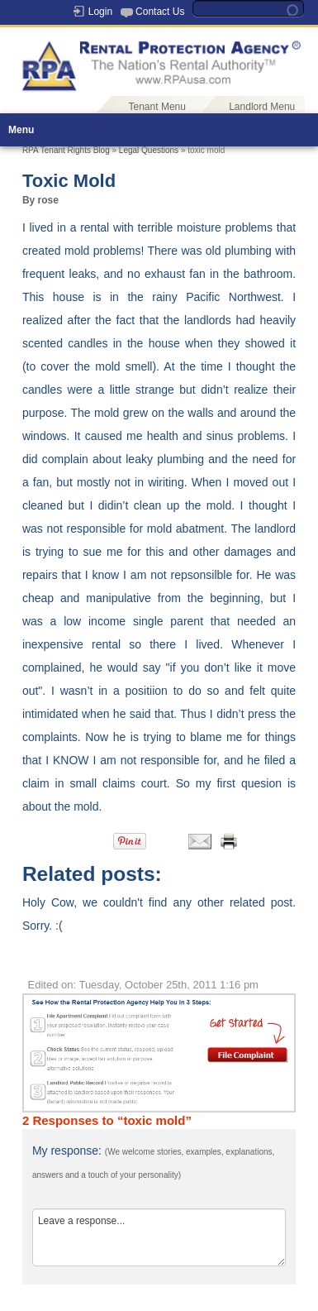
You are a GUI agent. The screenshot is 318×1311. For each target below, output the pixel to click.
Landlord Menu (262, 106)
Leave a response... (159, 1237)
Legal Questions (148, 150)
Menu (21, 130)
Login (100, 11)
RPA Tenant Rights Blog (66, 150)
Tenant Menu (157, 106)
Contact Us (159, 11)
